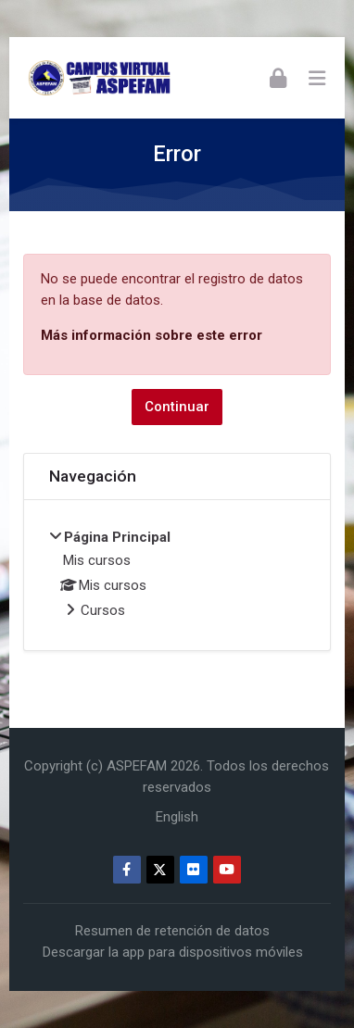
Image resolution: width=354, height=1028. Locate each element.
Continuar (177, 406)
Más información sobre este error (151, 335)
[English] (177, 817)
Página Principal (117, 537)
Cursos (103, 610)
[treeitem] (177, 575)
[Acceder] (278, 77)
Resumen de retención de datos (172, 930)
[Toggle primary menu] (317, 78)
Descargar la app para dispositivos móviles (173, 952)
